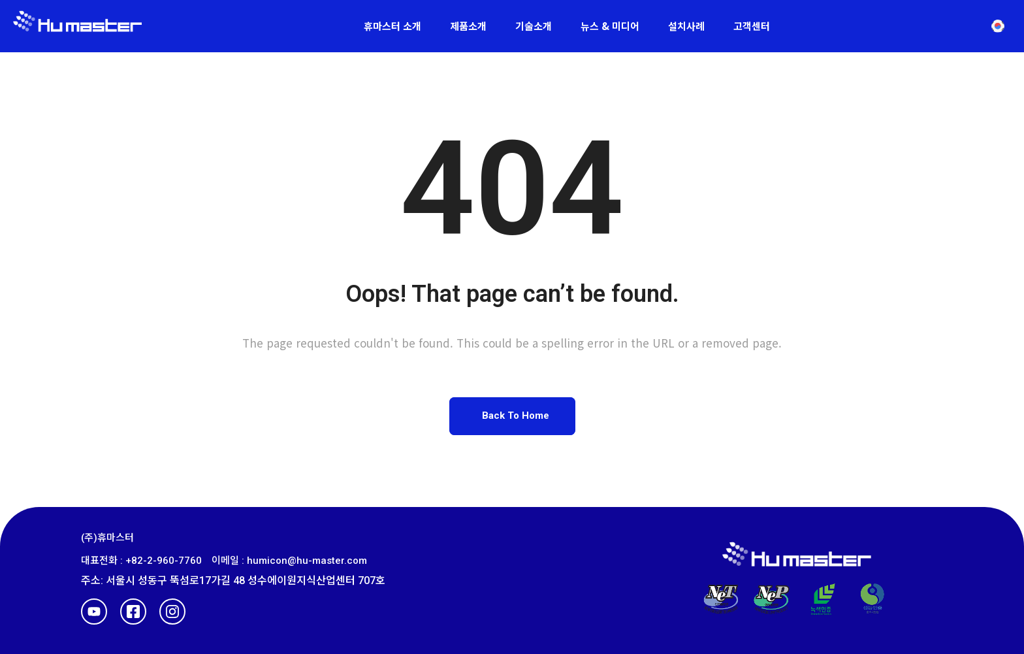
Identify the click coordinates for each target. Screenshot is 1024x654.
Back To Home (515, 415)
